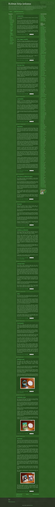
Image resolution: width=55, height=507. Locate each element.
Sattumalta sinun (21, 397)
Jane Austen (42, 80)
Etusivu (11, 11)
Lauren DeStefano (43, 114)
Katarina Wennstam (43, 98)
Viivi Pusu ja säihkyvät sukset (24, 176)
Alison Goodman (43, 27)
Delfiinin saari (20, 359)
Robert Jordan (42, 151)
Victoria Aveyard (43, 181)
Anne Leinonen (42, 37)
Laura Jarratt (42, 111)
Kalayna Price (42, 93)
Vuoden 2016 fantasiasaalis (18, 11)
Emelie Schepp (42, 62)
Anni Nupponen (42, 38)
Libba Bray (42, 120)
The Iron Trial (20, 65)
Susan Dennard (42, 175)
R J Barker (42, 148)
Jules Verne (42, 88)
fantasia (41, 16)
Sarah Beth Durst (43, 162)
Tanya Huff (42, 179)
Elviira (45, 190)
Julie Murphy (42, 91)
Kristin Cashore (42, 109)
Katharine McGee (43, 100)
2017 (10, 16)
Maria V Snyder (42, 127)
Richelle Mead (42, 149)
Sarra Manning (42, 165)
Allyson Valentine (43, 29)
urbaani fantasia (42, 20)
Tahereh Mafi (42, 178)
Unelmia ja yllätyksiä (22, 230)
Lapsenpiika (20, 98)
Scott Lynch (42, 166)
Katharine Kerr (42, 99)
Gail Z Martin (42, 69)
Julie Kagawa (42, 90)
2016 (10, 17)
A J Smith (42, 26)
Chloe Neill (42, 51)
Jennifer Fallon (42, 82)
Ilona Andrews (42, 79)
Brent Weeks (42, 43)
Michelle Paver (22, 392)
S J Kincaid (42, 154)
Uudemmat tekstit (19, 494)
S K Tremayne (42, 155)
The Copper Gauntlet (22, 39)
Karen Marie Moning (43, 94)
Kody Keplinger (42, 108)
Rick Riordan (42, 150)
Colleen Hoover (42, 56)
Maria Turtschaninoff (43, 126)
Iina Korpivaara (42, 78)
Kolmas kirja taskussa (20, 3)
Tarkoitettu (20, 126)
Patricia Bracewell (43, 139)
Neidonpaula (20, 323)
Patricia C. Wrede (43, 140)
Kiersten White (42, 107)
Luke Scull (42, 123)
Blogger (32, 505)
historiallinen (42, 17)
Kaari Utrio (42, 92)
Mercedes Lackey (43, 136)
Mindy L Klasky (42, 138)
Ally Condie (21, 171)
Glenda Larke (42, 72)
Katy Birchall (42, 101)
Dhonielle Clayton (43, 59)
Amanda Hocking (43, 30)
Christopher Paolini (43, 52)
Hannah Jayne (42, 73)
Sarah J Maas (42, 163)
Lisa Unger (42, 121)
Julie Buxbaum (42, 89)
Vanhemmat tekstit (36, 494)
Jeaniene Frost (42, 81)
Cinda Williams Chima (43, 53)
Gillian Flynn (42, 71)
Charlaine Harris (43, 50)
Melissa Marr (42, 135)
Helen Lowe (42, 74)
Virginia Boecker (43, 182)
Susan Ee (42, 176)
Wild (18, 293)
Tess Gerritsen (42, 180)
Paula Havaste (42, 141)
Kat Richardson (42, 95)
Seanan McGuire (43, 168)
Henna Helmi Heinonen (43, 75)
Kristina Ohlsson (43, 110)
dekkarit (41, 15)
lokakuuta (11, 22)
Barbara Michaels (43, 39)
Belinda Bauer (42, 40)
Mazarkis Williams (43, 134)
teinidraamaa (42, 19)
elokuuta (11, 43)
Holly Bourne (42, 77)
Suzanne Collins (43, 177)
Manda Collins (42, 124)
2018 (10, 15)
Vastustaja (19, 438)
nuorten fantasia (42, 18)
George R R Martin (43, 70)
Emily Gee (42, 63)
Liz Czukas (42, 122)
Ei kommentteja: (26, 34)
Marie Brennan (42, 128)
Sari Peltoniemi (42, 164)
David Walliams (42, 58)
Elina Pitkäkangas (43, 60)
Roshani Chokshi (43, 153)
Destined (19, 204)
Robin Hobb (42, 152)
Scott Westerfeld (43, 167)
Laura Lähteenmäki (43, 112)
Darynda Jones (42, 57)
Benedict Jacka (42, 41)
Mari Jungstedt (42, 125)
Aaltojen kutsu (21, 263)
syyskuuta (11, 42)
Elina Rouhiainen (43, 61)
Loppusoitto (20, 16)
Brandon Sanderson (43, 42)
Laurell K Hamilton (43, 113)
